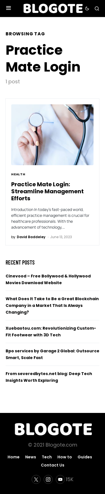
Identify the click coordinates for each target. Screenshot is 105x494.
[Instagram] (48, 479)
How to (64, 457)
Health (18, 174)
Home (14, 457)
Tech (47, 457)
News (30, 457)
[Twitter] (36, 479)
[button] (8, 8)
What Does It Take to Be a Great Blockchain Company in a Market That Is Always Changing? (52, 305)
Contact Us (52, 465)
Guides (85, 457)
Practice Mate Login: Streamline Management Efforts (47, 191)
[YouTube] (64, 479)
